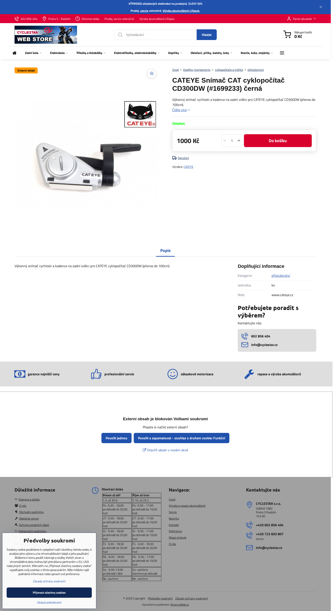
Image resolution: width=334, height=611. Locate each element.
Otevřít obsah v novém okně (165, 450)
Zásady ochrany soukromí (191, 598)
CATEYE (188, 166)
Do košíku (278, 140)
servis (144, 10)
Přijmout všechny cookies (49, 605)
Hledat (207, 34)
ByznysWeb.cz (180, 604)
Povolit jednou (116, 438)
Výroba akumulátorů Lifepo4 (181, 10)
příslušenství (281, 275)
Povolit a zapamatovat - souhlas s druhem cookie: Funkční (181, 438)
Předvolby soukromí (160, 598)
